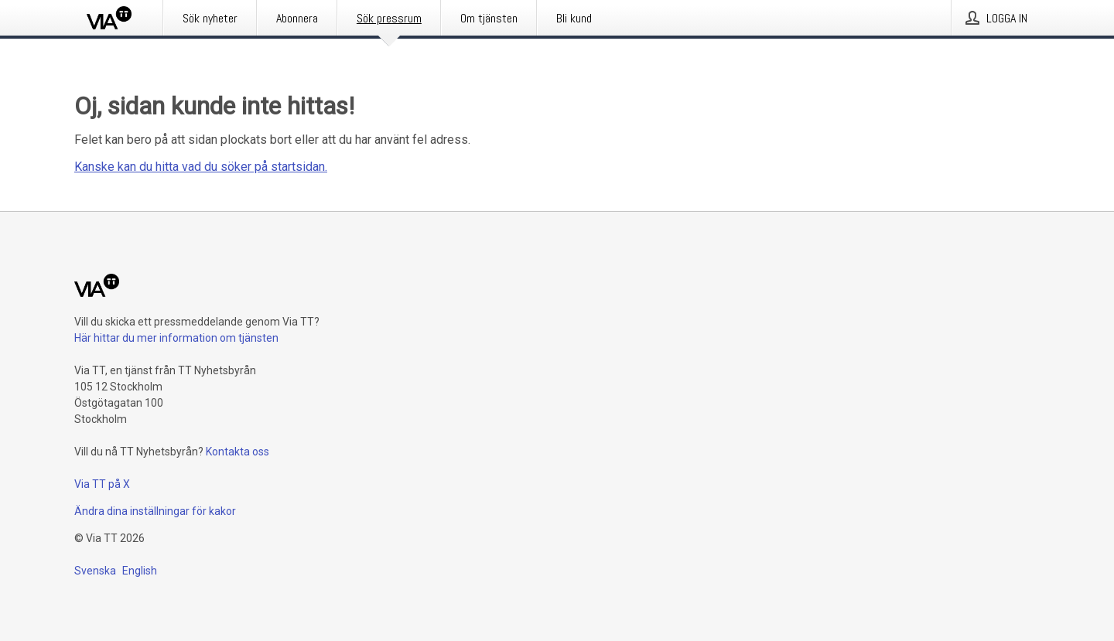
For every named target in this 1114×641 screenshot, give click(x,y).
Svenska (95, 570)
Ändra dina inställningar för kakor (155, 511)
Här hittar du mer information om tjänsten (176, 338)
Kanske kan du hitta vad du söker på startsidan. (200, 166)
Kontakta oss (237, 451)
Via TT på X (102, 484)
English (139, 570)
